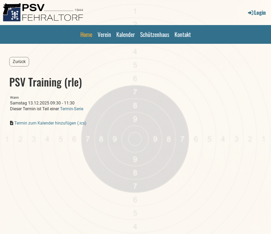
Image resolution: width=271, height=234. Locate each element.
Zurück (19, 61)
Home (86, 34)
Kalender (125, 34)
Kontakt (182, 34)
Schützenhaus (154, 34)
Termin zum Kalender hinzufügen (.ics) (50, 123)
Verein (104, 34)
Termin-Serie (71, 108)
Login (256, 12)
